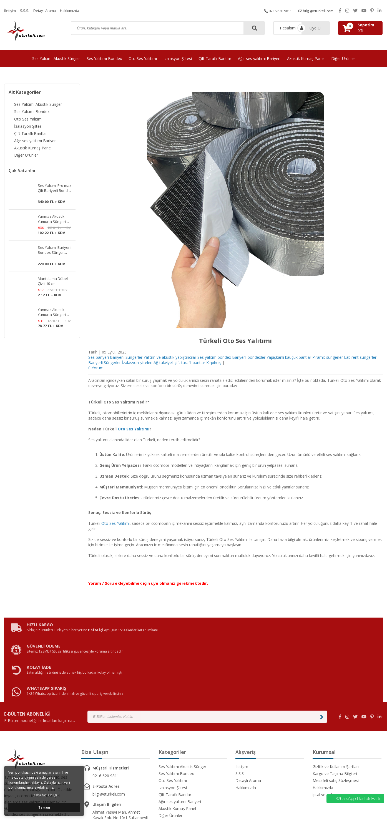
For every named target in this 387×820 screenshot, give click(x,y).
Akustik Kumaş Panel (306, 58)
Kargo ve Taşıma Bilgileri (335, 718)
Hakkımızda (74, 10)
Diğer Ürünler (343, 58)
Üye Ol (315, 28)
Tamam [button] (44, 807)
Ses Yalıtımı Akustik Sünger (56, 58)
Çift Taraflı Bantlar (214, 58)
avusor (274, 800)
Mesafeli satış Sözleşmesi (336, 725)
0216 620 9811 (273, 10)
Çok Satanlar (22, 175)
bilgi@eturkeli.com (314, 10)
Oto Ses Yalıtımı (143, 58)
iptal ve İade (323, 739)
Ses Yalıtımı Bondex (104, 58)
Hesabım (288, 28)
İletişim (10, 10)
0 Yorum (96, 367)
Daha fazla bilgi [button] (45, 795)
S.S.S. (25, 10)
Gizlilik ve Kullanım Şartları (336, 711)
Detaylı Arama (47, 10)
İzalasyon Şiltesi (178, 58)
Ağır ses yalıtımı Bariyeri (259, 58)
